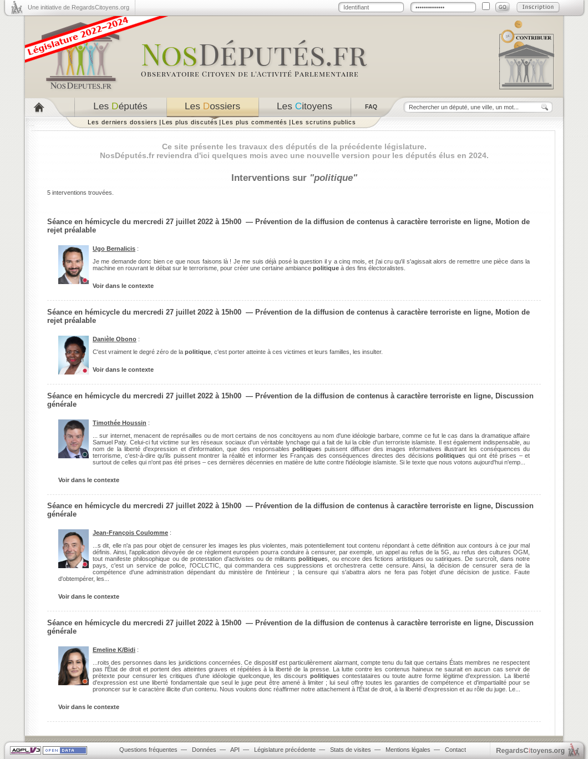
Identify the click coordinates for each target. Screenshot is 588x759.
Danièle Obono (114, 339)
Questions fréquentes (148, 749)
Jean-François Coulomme (130, 532)
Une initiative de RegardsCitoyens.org (78, 7)
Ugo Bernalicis (114, 248)
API (235, 749)
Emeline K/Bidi (114, 649)
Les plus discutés (190, 122)
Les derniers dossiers (123, 122)
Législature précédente (285, 749)
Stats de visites (350, 749)
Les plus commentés (254, 122)
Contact (455, 749)
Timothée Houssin (119, 422)
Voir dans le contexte (123, 285)
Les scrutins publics (324, 122)
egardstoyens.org (530, 750)
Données (204, 749)
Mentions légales (408, 749)
